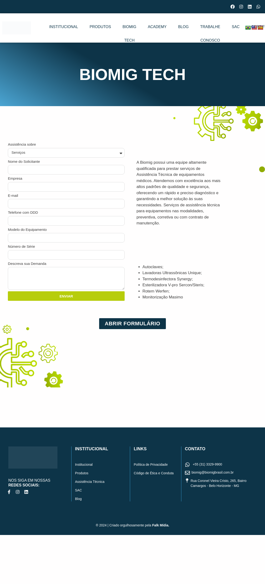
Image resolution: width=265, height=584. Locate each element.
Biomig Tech (118, 36)
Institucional (58, 28)
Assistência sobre (22, 144)
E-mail (13, 195)
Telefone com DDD (23, 212)
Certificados (250, 28)
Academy (145, 28)
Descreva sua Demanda (27, 264)
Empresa (15, 178)
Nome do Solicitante (24, 161)
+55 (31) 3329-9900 (207, 464)
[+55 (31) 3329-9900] (187, 465)
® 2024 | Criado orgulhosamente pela (132, 525)
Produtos (89, 28)
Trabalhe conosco (197, 36)
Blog (166, 28)
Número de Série (21, 246)
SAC (226, 28)
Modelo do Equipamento (27, 230)
